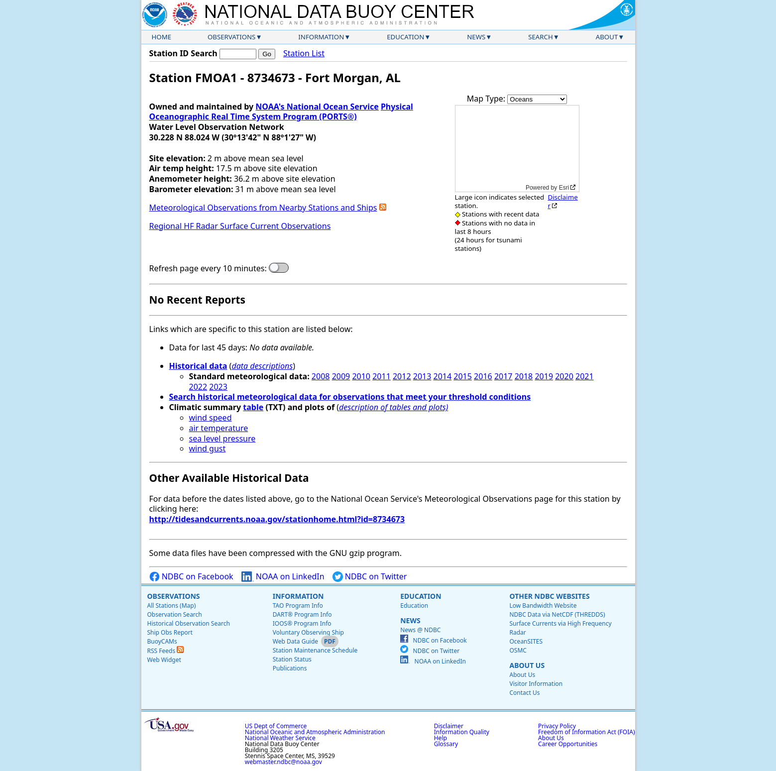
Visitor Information (535, 683)
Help (440, 738)
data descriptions (262, 365)
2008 (321, 376)
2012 (402, 376)
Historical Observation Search (188, 623)
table (253, 407)
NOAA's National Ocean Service (316, 106)
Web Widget (164, 660)
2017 (503, 376)
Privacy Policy (557, 726)
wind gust (207, 448)
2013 (422, 376)
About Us (527, 665)
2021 (584, 376)
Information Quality (461, 732)
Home (162, 36)
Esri (564, 187)
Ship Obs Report (170, 632)
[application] (517, 149)
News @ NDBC (420, 630)
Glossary (446, 744)
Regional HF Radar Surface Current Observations (240, 225)
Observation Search (174, 614)
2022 (198, 386)
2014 (443, 376)
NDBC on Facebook (191, 576)
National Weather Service (280, 738)
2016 (483, 376)
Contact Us (524, 692)
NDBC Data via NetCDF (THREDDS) (557, 614)
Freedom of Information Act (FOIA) (586, 732)
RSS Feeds (165, 651)
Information (321, 36)
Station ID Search (183, 53)
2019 (544, 376)
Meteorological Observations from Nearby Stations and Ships (263, 207)
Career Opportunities (567, 744)
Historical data (198, 365)
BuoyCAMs (162, 641)
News (476, 36)
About (607, 36)
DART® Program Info (302, 614)
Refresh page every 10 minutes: (208, 268)
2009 (341, 376)
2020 (564, 376)
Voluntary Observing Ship (308, 632)
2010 (361, 376)
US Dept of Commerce (276, 726)
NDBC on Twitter (370, 576)
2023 (218, 386)
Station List (304, 53)
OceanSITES (526, 641)
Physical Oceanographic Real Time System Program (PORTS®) (281, 111)
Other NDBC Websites (549, 596)
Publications (290, 668)
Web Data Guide (295, 641)
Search (540, 36)
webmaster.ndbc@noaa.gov (283, 762)
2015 (462, 376)
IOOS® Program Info (302, 623)
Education (405, 36)
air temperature (218, 428)
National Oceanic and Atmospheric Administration (315, 732)
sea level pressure (222, 438)
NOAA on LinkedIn (283, 576)
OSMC (517, 650)
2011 (381, 376)
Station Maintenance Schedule (315, 650)
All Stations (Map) (171, 605)
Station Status (292, 659)
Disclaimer (562, 201)
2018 (524, 376)
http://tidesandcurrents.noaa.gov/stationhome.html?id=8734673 (277, 519)
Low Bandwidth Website (542, 605)
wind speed (210, 417)
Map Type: (487, 98)
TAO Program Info (298, 605)
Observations (231, 36)
